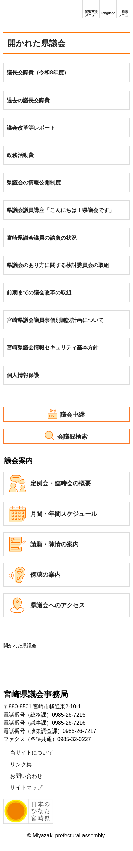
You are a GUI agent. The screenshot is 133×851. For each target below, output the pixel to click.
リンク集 (21, 764)
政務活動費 (20, 155)
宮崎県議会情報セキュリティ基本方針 (52, 347)
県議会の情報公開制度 (34, 183)
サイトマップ (26, 787)
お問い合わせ (26, 776)
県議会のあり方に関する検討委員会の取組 (58, 265)
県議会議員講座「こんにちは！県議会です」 (60, 210)
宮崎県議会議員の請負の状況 (42, 238)
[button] (91, 9)
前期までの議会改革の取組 (39, 293)
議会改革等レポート (31, 128)
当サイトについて (31, 753)
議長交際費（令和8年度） (38, 72)
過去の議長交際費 (28, 100)
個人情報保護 (23, 375)
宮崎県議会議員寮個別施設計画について (55, 320)
